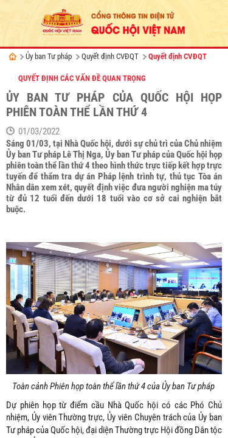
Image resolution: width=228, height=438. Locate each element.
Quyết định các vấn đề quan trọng (82, 78)
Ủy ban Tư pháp (49, 56)
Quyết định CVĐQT (110, 56)
